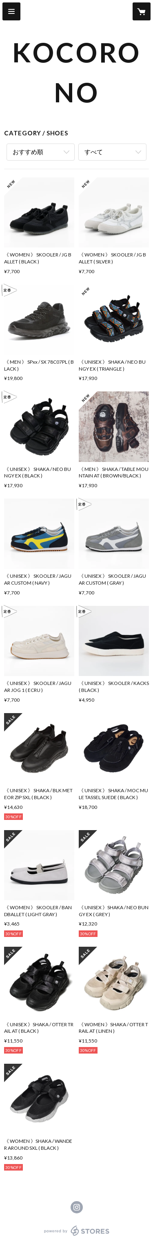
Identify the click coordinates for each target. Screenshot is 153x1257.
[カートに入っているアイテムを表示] (142, 11)
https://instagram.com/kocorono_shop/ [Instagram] (77, 1207)
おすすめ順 (28, 151)
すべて (93, 151)
